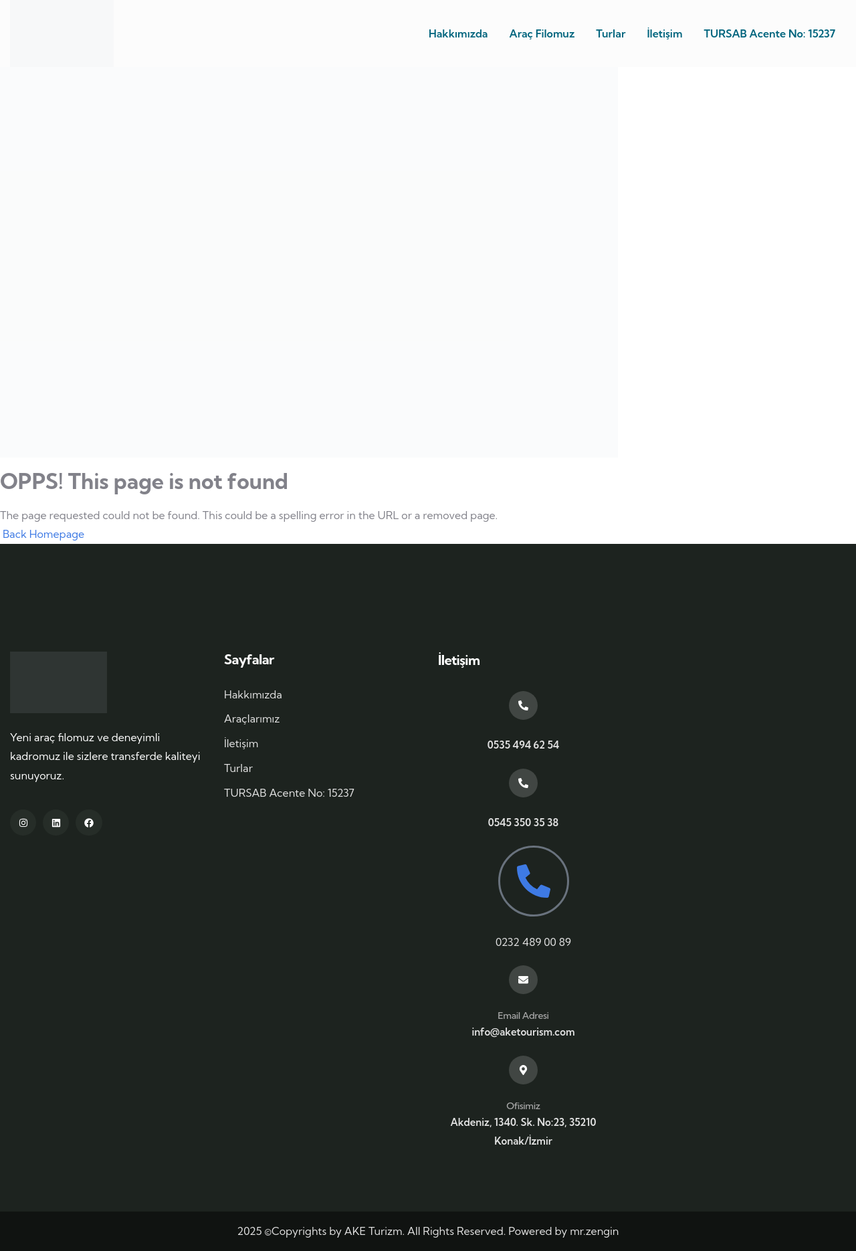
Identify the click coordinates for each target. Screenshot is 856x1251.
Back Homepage (42, 534)
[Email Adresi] (523, 979)
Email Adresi (523, 1015)
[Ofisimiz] (523, 1070)
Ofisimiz (523, 1106)
